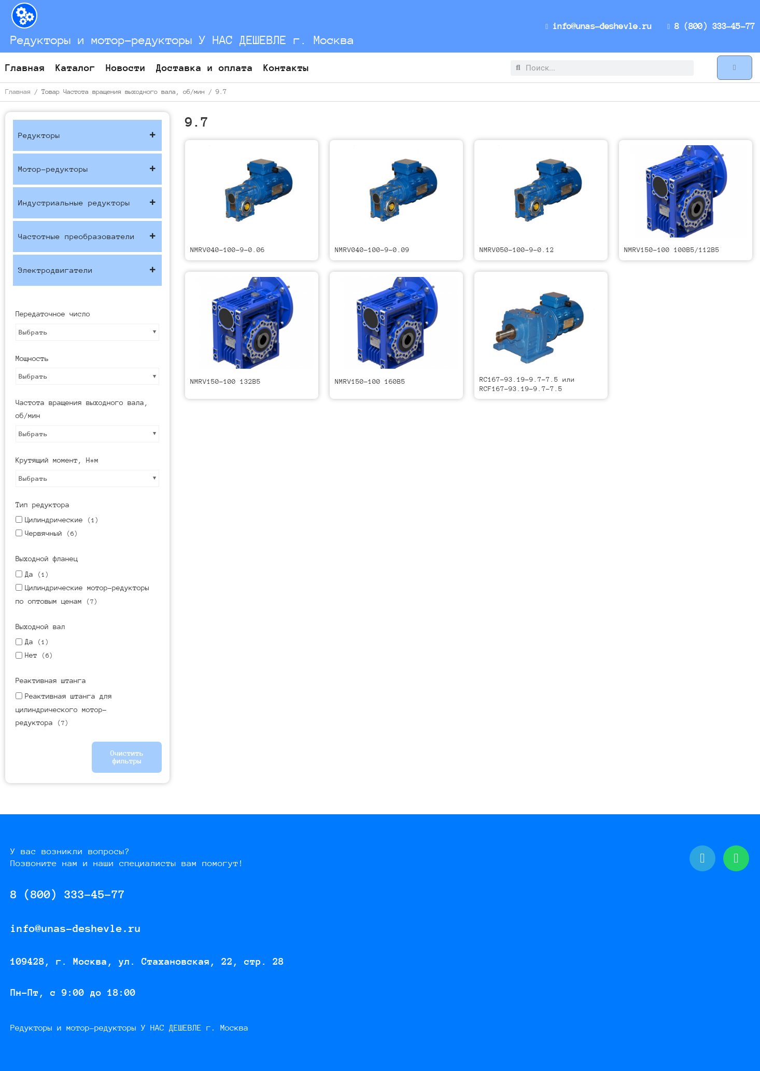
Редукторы (87, 135)
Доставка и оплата (204, 67)
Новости (126, 67)
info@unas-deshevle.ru (600, 26)
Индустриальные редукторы (87, 202)
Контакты (286, 67)
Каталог (75, 67)
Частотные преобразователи (87, 236)
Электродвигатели (87, 270)
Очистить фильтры (127, 757)
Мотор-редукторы (87, 169)
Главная (25, 67)
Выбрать (33, 332)
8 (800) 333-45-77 (712, 26)
